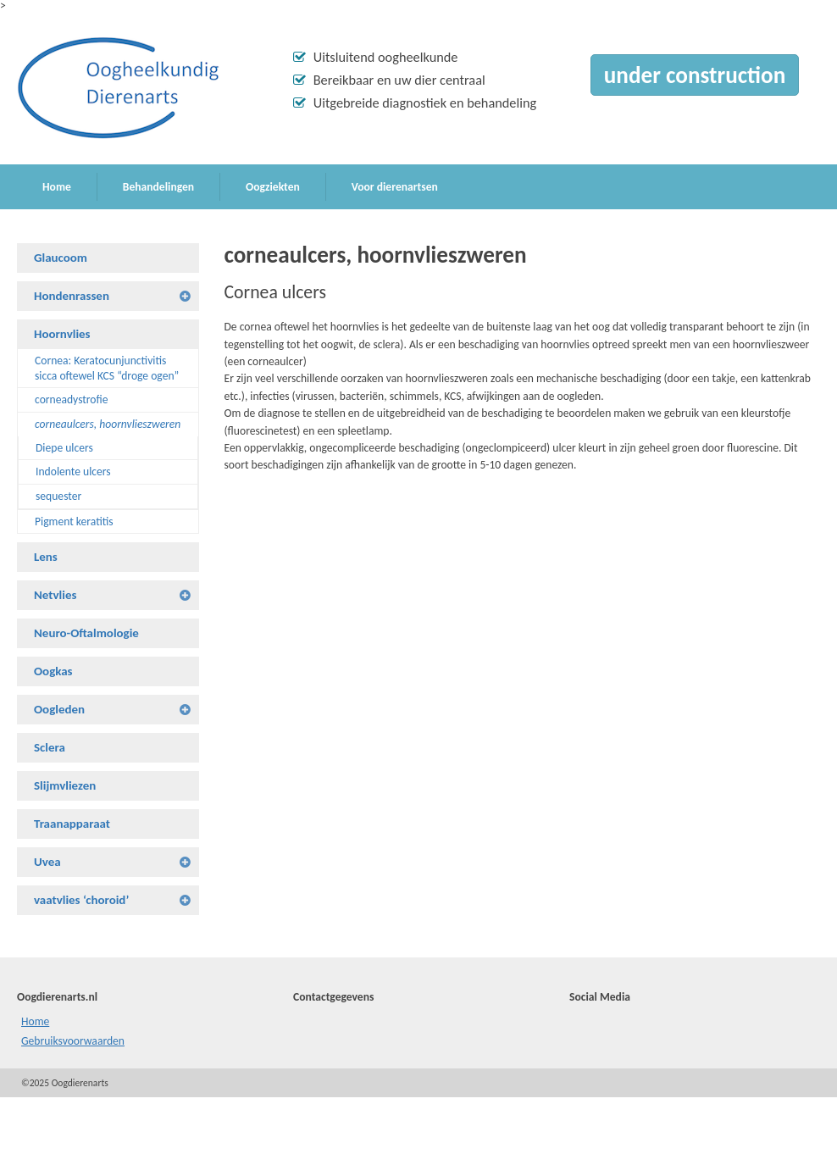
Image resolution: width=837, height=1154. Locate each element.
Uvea (47, 861)
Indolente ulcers (73, 471)
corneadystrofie (71, 399)
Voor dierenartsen (395, 187)
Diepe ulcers (64, 448)
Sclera (49, 747)
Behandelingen (158, 187)
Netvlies (55, 594)
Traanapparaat (72, 823)
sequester (58, 496)
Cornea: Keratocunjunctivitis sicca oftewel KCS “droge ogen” (107, 368)
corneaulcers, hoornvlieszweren (107, 424)
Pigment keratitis (74, 521)
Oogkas (53, 671)
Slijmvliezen (65, 785)
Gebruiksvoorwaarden (73, 1041)
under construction (694, 75)
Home (56, 187)
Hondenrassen (71, 295)
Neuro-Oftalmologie (86, 633)
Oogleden (59, 709)
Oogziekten (273, 187)
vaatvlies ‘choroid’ (81, 899)
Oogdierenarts (118, 88)
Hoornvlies (62, 333)
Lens (46, 556)
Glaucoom (60, 257)
